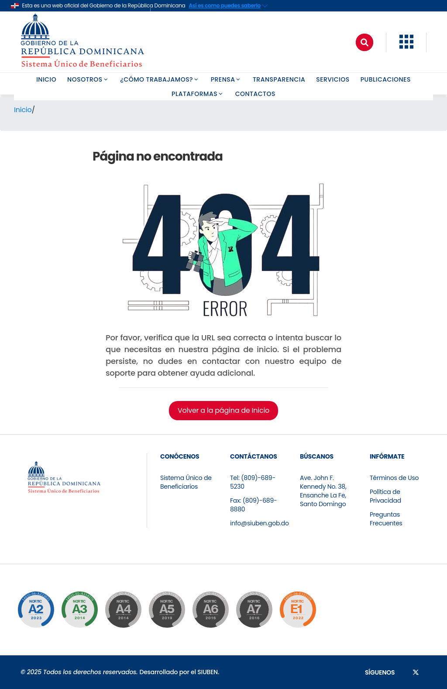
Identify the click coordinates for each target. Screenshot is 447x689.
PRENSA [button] (226, 79)
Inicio (23, 110)
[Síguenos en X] (415, 672)
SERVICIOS (333, 79)
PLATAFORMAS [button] (198, 93)
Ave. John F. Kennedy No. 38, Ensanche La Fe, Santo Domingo (323, 490)
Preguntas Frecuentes (386, 519)
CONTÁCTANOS (253, 456)
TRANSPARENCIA (279, 79)
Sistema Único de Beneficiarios (186, 482)
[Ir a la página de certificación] (36, 609)
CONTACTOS (255, 93)
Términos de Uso (394, 477)
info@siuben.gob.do (259, 523)
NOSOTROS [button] (88, 79)
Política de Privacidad (385, 496)
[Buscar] (364, 42)
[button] (406, 46)
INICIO (46, 79)
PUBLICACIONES (386, 79)
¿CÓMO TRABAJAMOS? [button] (159, 79)
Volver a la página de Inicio (223, 410)
